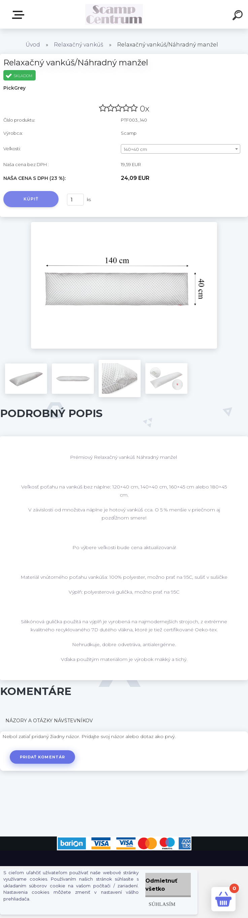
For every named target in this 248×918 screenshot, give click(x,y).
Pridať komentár (42, 757)
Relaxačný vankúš (78, 44)
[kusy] (75, 199)
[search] (239, 16)
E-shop (19, 15)
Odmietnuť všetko (161, 885)
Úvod (33, 44)
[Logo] (114, 14)
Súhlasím (162, 904)
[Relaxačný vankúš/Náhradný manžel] (124, 224)
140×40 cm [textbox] (135, 149)
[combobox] (180, 149)
